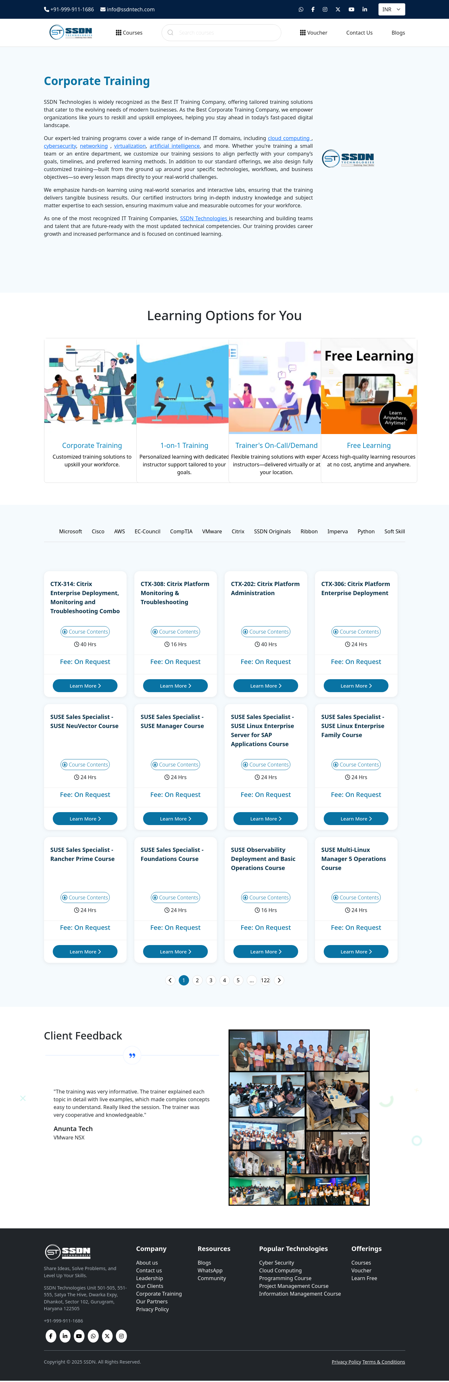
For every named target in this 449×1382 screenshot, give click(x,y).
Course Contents (85, 633)
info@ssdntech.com (127, 9)
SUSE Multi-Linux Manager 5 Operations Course (353, 860)
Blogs (398, 32)
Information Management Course (300, 1295)
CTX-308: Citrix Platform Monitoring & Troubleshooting (175, 594)
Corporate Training (159, 1295)
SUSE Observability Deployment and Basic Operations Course (263, 860)
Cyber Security (276, 1264)
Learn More (85, 687)
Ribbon (309, 532)
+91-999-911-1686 (69, 9)
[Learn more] (86, 411)
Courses (129, 32)
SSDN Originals (272, 532)
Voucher (313, 32)
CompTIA (181, 532)
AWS (119, 532)
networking (94, 145)
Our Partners (152, 1302)
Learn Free (364, 1279)
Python (366, 532)
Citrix (238, 532)
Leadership (149, 1279)
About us (147, 1264)
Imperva (338, 532)
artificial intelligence (174, 145)
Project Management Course (294, 1287)
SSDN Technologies (204, 218)
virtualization (130, 145)
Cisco (98, 532)
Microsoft (70, 532)
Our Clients (149, 1287)
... (252, 981)
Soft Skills (396, 532)
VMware (212, 532)
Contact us (149, 1271)
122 (265, 981)
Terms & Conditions (383, 1363)
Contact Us (359, 32)
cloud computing (289, 138)
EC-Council (148, 532)
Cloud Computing (280, 1271)
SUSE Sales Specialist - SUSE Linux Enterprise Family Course (353, 727)
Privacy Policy (152, 1310)
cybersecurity (60, 145)
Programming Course (285, 1279)
